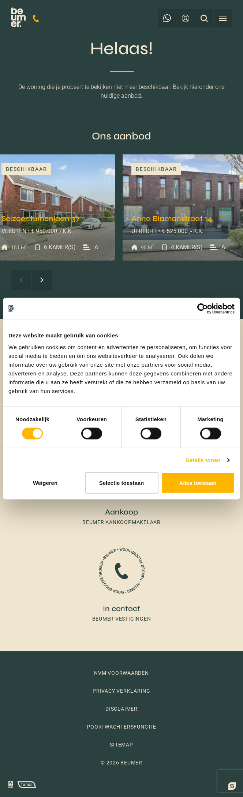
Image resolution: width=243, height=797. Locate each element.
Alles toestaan (198, 482)
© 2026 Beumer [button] (121, 763)
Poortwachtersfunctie (121, 727)
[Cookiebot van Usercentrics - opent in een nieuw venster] (203, 308)
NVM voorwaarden (121, 673)
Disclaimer (121, 709)
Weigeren (45, 482)
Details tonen (203, 460)
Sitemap (121, 745)
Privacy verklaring (121, 691)
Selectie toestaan (121, 482)
